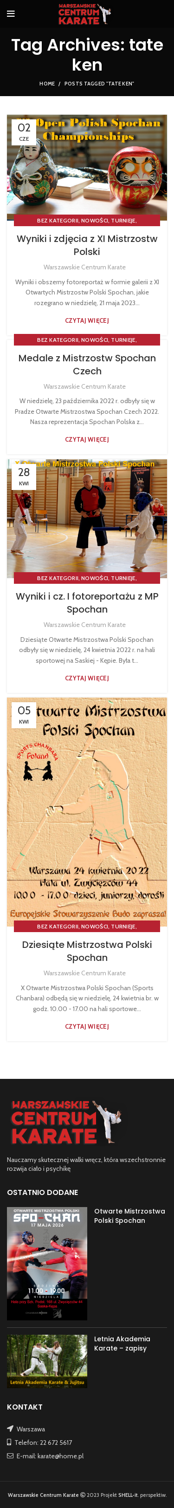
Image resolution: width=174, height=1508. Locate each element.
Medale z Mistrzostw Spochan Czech (87, 365)
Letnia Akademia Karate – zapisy (122, 1343)
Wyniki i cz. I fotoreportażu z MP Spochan (87, 603)
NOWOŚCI (94, 220)
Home (47, 83)
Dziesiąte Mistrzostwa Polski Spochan (87, 951)
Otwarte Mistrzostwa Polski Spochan (129, 1216)
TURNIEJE (123, 220)
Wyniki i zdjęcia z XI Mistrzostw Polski (87, 245)
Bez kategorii (57, 220)
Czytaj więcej (87, 321)
